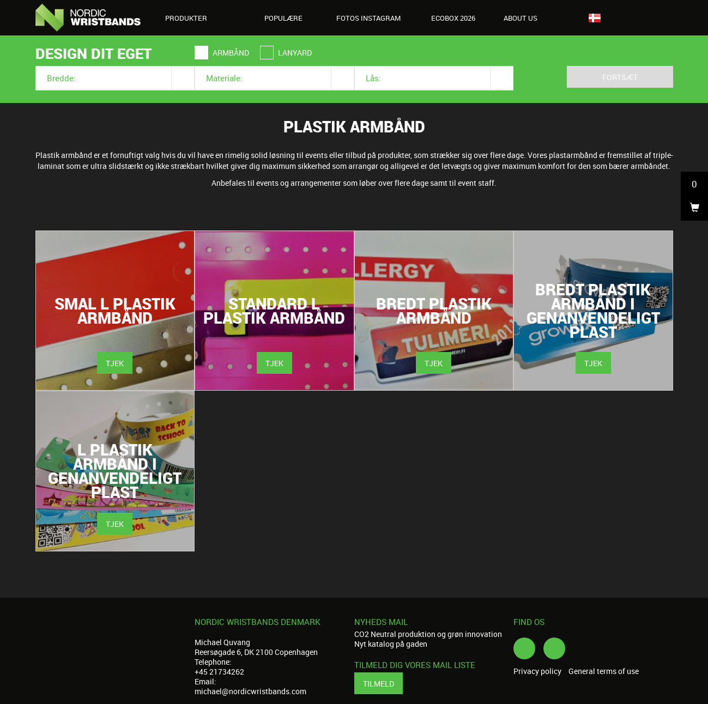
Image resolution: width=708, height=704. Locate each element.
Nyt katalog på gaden (390, 644)
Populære (283, 18)
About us (526, 18)
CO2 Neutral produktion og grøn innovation (428, 634)
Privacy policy (537, 671)
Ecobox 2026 (453, 18)
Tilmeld (378, 683)
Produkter (192, 18)
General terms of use (603, 671)
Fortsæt (620, 77)
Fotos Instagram (368, 18)
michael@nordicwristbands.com (250, 691)
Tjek (115, 363)
